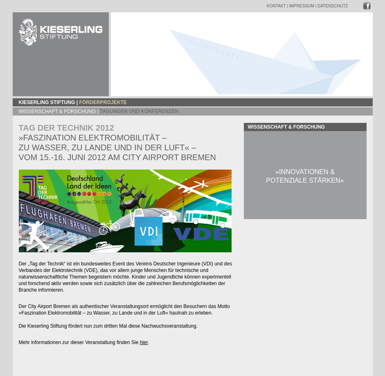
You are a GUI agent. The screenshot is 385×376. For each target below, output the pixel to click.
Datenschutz (332, 6)
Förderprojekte (102, 102)
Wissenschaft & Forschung (57, 111)
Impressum (301, 6)
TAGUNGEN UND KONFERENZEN (139, 111)
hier (144, 342)
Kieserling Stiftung (47, 102)
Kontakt (276, 6)
